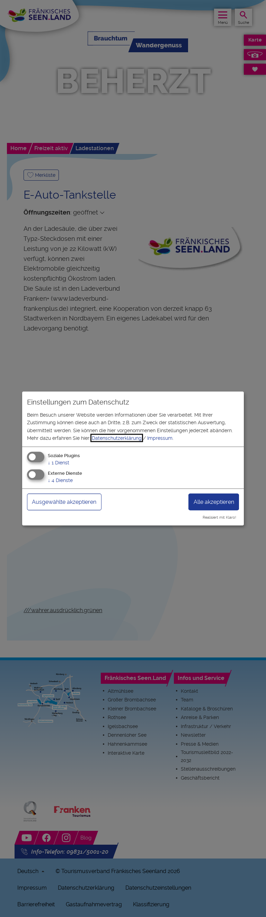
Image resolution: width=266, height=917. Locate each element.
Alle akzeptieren (214, 502)
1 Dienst (58, 462)
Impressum (159, 438)
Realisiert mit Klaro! (219, 517)
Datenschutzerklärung (117, 438)
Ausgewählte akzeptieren (64, 502)
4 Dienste (60, 480)
